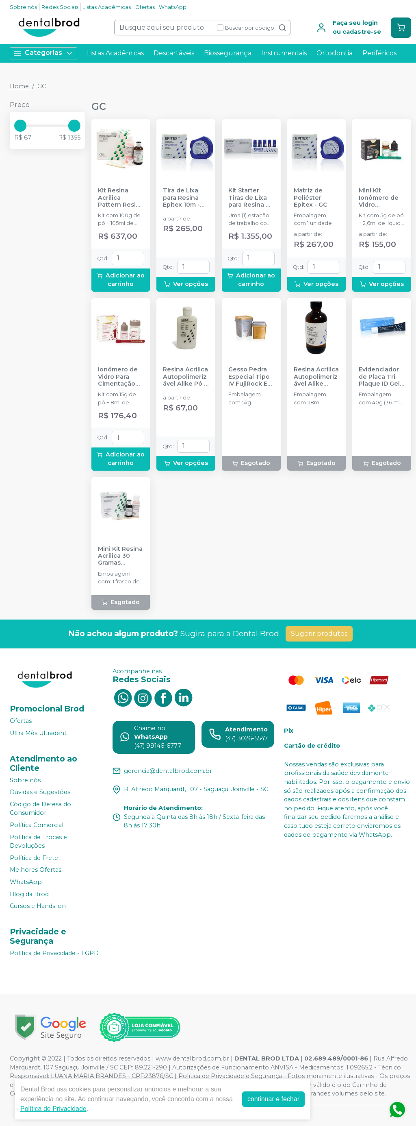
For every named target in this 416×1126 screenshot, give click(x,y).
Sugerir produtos (319, 633)
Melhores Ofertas (35, 870)
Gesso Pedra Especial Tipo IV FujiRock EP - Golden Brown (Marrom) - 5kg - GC (250, 376)
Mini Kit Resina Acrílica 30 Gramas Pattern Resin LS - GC (120, 556)
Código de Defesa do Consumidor (40, 809)
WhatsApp (172, 7)
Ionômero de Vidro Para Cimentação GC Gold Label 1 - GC (119, 376)
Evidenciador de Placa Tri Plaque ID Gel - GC (381, 376)
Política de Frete (34, 858)
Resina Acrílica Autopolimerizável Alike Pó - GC (185, 376)
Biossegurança (227, 53)
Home (19, 86)
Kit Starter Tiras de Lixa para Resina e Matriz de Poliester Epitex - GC (249, 197)
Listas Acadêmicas (106, 7)
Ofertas (145, 7)
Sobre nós (23, 7)
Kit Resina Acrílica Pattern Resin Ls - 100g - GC (119, 197)
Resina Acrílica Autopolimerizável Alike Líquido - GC (316, 376)
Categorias (43, 53)
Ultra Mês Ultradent (38, 733)
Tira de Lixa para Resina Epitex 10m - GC (181, 197)
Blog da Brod (29, 894)
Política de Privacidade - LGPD (54, 953)
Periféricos (379, 53)
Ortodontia (334, 53)
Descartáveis (174, 53)
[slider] (20, 126)
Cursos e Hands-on (38, 906)
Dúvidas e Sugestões (40, 792)
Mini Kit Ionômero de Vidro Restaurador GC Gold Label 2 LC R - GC (380, 197)
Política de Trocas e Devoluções (38, 842)
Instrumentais (284, 53)
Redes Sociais (59, 7)
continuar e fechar (273, 1098)
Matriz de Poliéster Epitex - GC (310, 197)
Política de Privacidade (53, 1108)
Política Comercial (36, 825)
